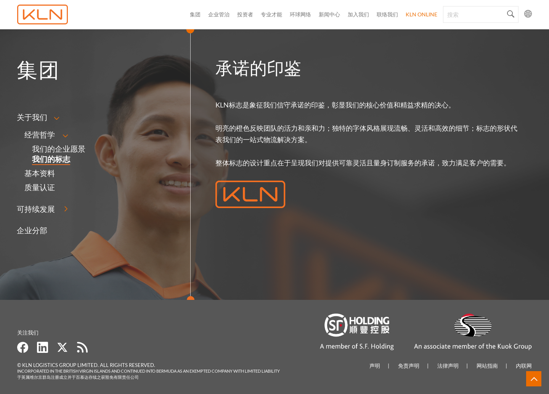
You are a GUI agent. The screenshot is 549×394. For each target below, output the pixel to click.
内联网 (524, 365)
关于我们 (32, 117)
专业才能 (271, 14)
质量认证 (39, 187)
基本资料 (39, 173)
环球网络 (300, 14)
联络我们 (387, 14)
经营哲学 (39, 134)
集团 (195, 14)
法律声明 (448, 365)
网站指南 (487, 365)
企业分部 (32, 230)
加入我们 (358, 14)
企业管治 (219, 14)
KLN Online (421, 14)
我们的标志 (51, 158)
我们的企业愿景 (58, 148)
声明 (374, 365)
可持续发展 (36, 208)
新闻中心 (329, 14)
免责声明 (408, 365)
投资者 (245, 14)
